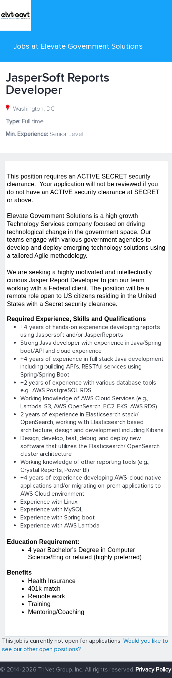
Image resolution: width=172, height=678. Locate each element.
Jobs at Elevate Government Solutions (78, 46)
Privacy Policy (153, 669)
